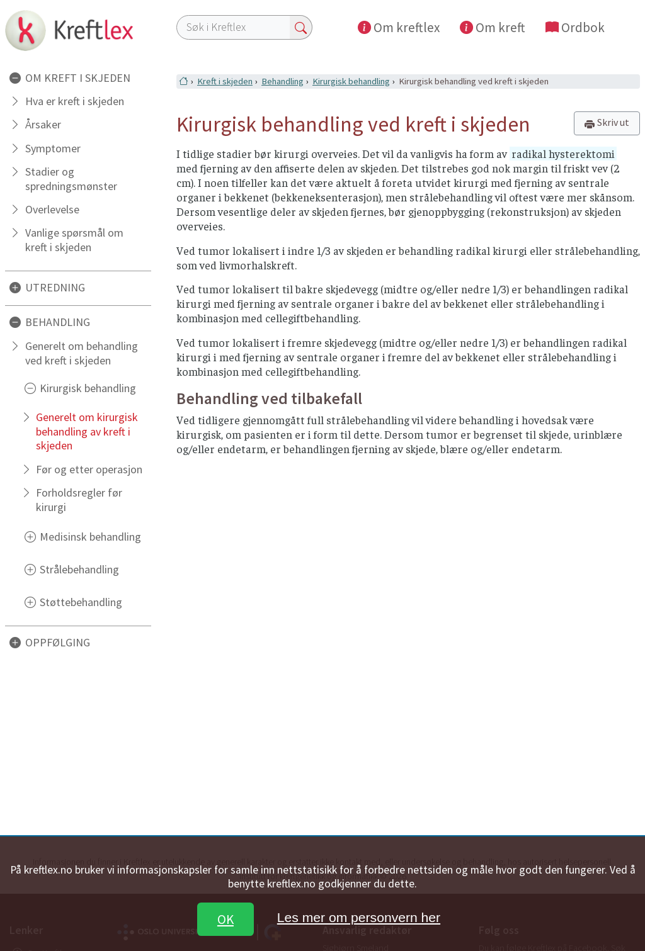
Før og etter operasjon (89, 469)
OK (225, 919)
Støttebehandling (81, 602)
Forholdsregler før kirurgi (79, 499)
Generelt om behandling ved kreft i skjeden (81, 353)
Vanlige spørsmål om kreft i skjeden (74, 239)
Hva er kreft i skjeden (74, 101)
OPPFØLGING (57, 642)
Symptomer (53, 148)
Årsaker (43, 124)
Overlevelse (52, 209)
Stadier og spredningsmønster (71, 178)
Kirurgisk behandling (88, 388)
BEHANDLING (57, 322)
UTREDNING (55, 287)
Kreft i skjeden (225, 81)
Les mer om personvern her (358, 917)
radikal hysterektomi (563, 153)
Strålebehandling (79, 569)
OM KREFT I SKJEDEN (77, 77)
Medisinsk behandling (90, 536)
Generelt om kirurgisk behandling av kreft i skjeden (87, 431)
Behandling (282, 81)
